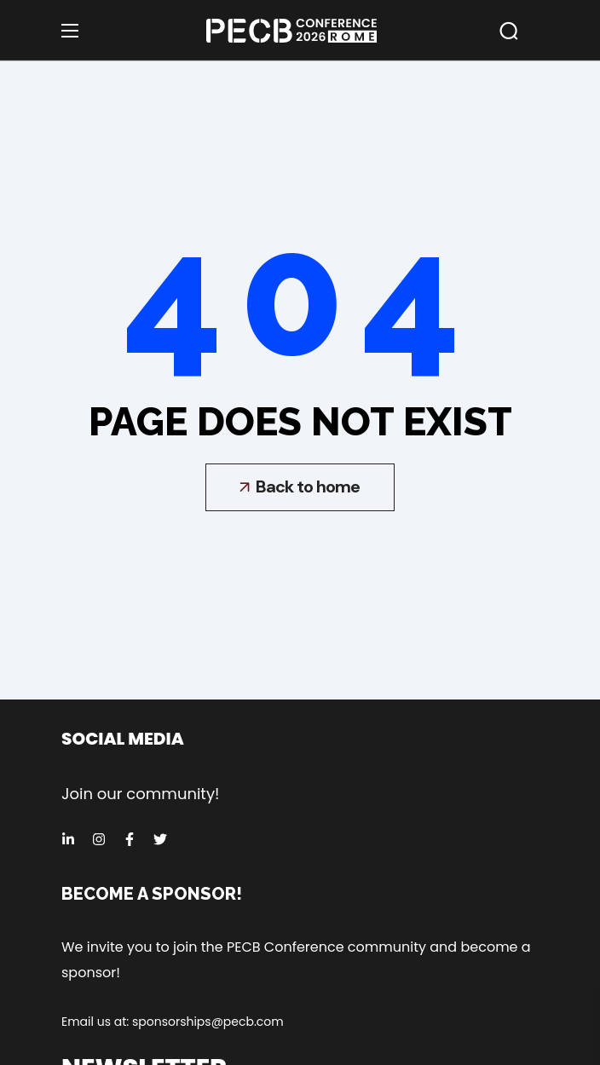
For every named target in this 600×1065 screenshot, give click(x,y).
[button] (509, 30)
